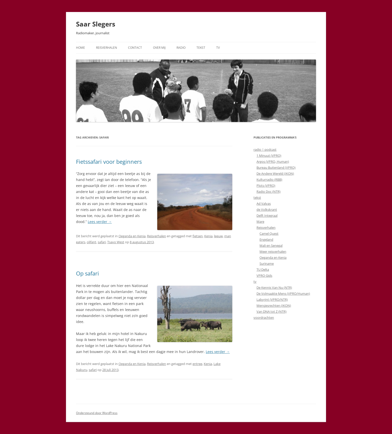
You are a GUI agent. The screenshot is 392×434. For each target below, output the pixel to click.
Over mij (159, 48)
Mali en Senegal (271, 245)
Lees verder (100, 221)
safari (102, 242)
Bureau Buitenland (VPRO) (276, 167)
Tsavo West (115, 242)
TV (218, 48)
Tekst (200, 48)
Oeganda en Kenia (132, 236)
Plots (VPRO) (265, 185)
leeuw (218, 236)
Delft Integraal (267, 215)
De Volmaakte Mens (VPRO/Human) (283, 293)
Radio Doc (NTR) (268, 191)
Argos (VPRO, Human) (272, 161)
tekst (257, 197)
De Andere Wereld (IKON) (275, 173)
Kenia (208, 236)
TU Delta (262, 269)
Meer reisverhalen (273, 251)
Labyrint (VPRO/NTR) (272, 299)
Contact (135, 48)
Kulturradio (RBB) (269, 179)
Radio (181, 48)
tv (255, 281)
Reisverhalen (106, 48)
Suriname (267, 263)
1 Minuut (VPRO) (268, 155)
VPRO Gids (264, 275)
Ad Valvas (263, 203)
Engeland (266, 239)
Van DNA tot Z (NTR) (271, 311)
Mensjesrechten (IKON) (273, 305)
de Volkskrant (266, 209)
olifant (91, 242)
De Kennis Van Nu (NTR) (274, 287)
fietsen (197, 236)
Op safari (87, 273)
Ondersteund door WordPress (97, 413)
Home (80, 48)
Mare (260, 221)
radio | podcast (265, 149)
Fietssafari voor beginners (109, 161)
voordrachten (264, 317)
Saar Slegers (95, 24)
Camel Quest (269, 233)
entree (197, 364)
